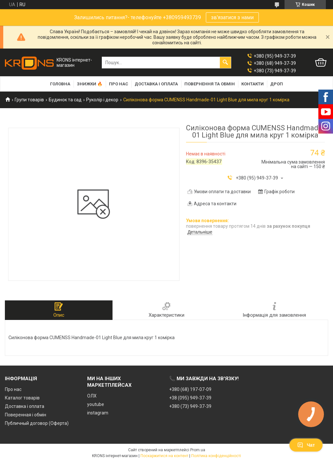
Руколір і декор (102, 99)
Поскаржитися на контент (164, 456)
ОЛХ (92, 395)
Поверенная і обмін (25, 414)
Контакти (252, 83)
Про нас (118, 83)
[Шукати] (225, 62)
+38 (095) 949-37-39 (190, 397)
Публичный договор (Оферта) (37, 423)
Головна (60, 83)
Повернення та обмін (209, 83)
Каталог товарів (22, 397)
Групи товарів (29, 99)
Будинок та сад (65, 99)
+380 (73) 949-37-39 (190, 406)
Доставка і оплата (156, 83)
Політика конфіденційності (216, 456)
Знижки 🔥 (89, 83)
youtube (95, 404)
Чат (306, 445)
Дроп (276, 83)
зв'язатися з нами (232, 17)
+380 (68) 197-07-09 (190, 389)
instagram (97, 412)
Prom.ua (197, 450)
